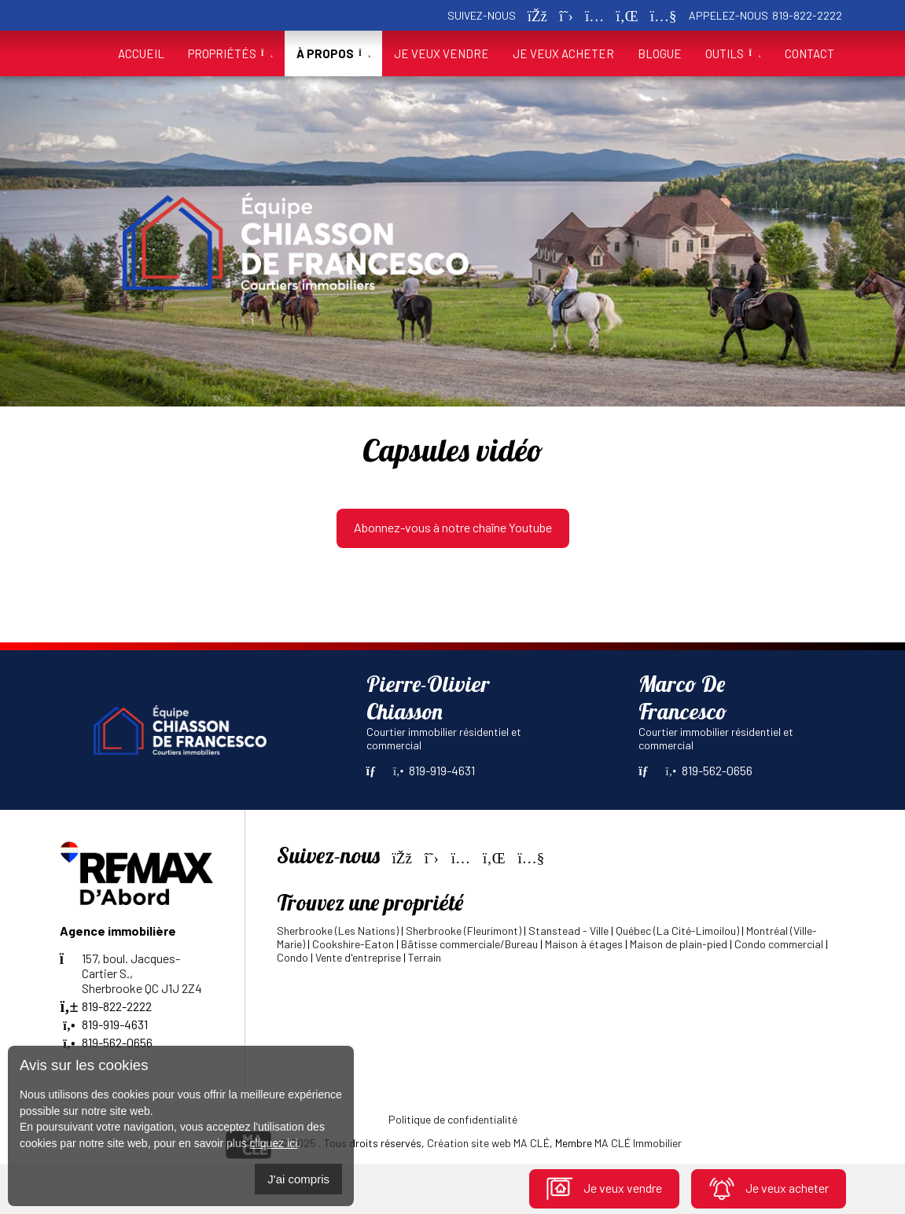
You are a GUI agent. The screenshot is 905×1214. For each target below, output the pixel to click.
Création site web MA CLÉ (488, 1143)
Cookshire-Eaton (353, 944)
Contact (809, 53)
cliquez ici (274, 1143)
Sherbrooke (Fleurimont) (463, 930)
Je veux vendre (604, 1188)
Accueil (141, 53)
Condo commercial (778, 944)
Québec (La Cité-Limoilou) (677, 930)
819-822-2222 (807, 15)
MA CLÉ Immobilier (638, 1143)
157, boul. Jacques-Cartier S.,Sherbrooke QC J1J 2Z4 (131, 973)
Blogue (660, 53)
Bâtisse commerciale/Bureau (469, 944)
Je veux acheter (768, 1188)
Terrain (424, 957)
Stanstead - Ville (568, 930)
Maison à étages (584, 944)
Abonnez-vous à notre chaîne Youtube (453, 527)
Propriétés (230, 53)
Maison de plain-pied (678, 944)
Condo (292, 957)
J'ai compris (298, 1179)
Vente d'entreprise (358, 957)
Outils (732, 53)
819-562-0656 (709, 770)
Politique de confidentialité (452, 1119)
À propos (333, 53)
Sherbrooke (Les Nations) (338, 930)
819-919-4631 (434, 770)
